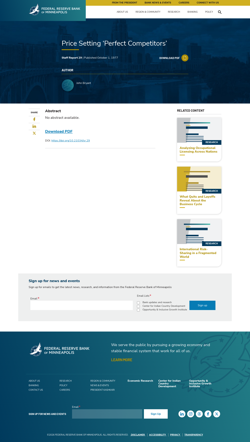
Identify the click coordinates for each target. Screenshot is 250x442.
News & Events (99, 385)
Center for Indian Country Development (164, 306)
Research (174, 12)
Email (33, 298)
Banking (193, 12)
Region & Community (148, 12)
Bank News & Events (158, 2)
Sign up (202, 305)
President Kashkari (102, 390)
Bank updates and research (157, 302)
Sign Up (156, 414)
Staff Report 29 (72, 58)
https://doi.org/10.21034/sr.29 (70, 141)
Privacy (175, 434)
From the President (124, 2)
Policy (209, 12)
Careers (184, 2)
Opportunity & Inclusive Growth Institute (165, 309)
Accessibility (157, 434)
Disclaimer (137, 434)
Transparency (193, 434)
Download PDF (59, 131)
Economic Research (140, 381)
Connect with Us (208, 2)
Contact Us (36, 390)
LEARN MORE (121, 359)
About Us (122, 12)
